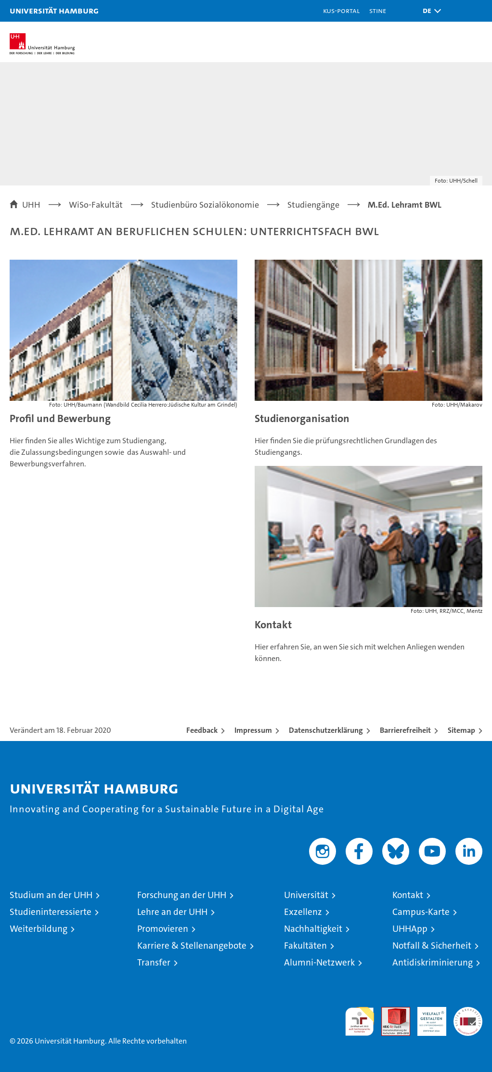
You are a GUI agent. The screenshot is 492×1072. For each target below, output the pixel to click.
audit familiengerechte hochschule (359, 1021)
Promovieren (162, 929)
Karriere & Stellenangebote (191, 946)
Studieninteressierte (50, 912)
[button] (429, 11)
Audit (390, 1012)
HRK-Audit (426, 1017)
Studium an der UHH (51, 895)
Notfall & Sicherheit (431, 946)
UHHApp (409, 929)
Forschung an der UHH (181, 895)
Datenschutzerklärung (326, 730)
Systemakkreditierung (467, 1012)
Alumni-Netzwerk (319, 962)
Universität (306, 895)
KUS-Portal (341, 10)
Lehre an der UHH (172, 912)
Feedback (202, 730)
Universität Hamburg (54, 10)
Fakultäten (305, 946)
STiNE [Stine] (377, 10)
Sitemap (461, 730)
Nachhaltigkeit (313, 929)
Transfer (153, 962)
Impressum (253, 730)
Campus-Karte (421, 912)
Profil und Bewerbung (60, 418)
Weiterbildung (38, 929)
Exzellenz (303, 912)
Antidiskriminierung (432, 962)
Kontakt (273, 625)
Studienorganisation (302, 418)
